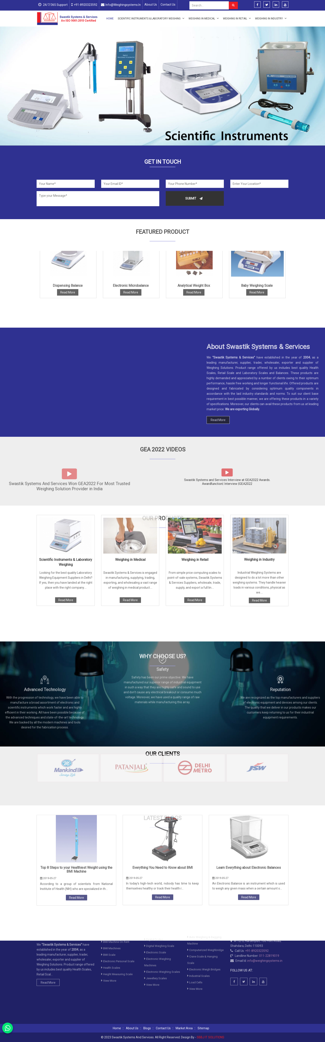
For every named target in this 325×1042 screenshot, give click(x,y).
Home (110, 18)
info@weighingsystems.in (123, 4)
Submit (194, 198)
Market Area (184, 1028)
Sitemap (203, 1028)
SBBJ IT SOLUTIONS (210, 1037)
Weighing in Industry (271, 18)
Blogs (147, 1028)
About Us (150, 4)
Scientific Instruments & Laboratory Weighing (151, 18)
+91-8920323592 (85, 4)
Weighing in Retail (237, 18)
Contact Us (168, 4)
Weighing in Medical (204, 18)
